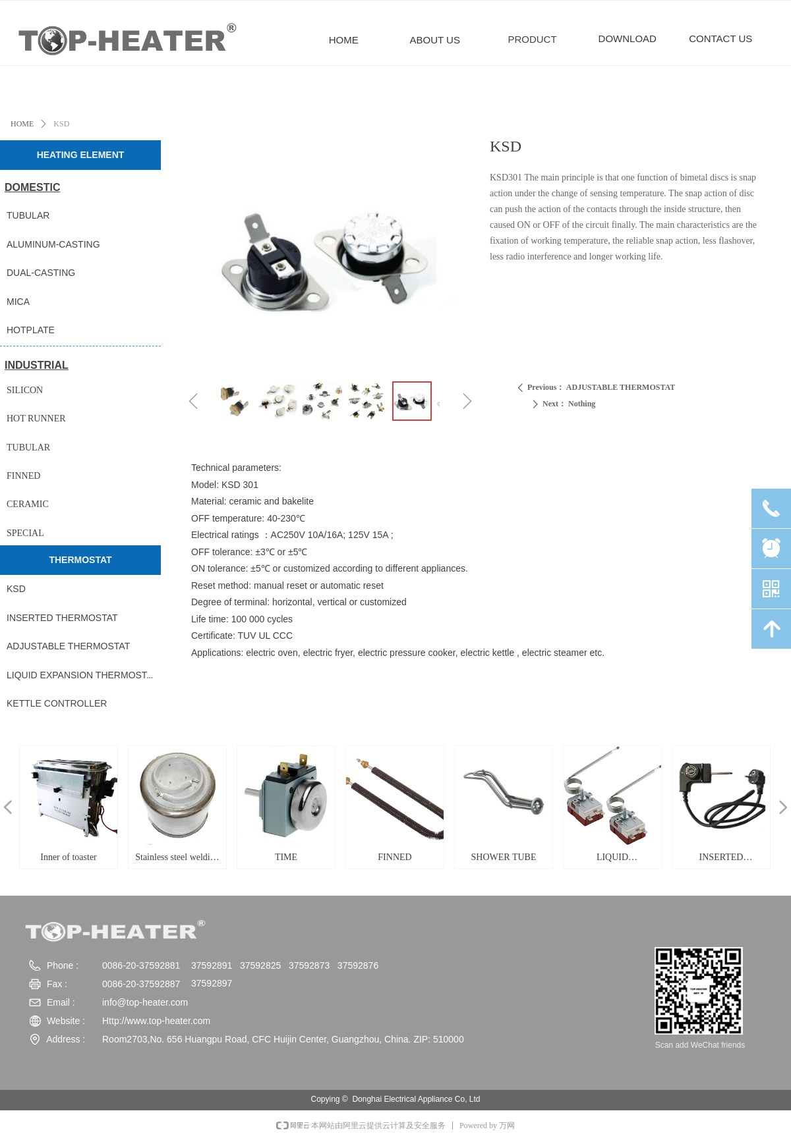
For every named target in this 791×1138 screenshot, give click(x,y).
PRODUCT (532, 39)
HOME (22, 123)
